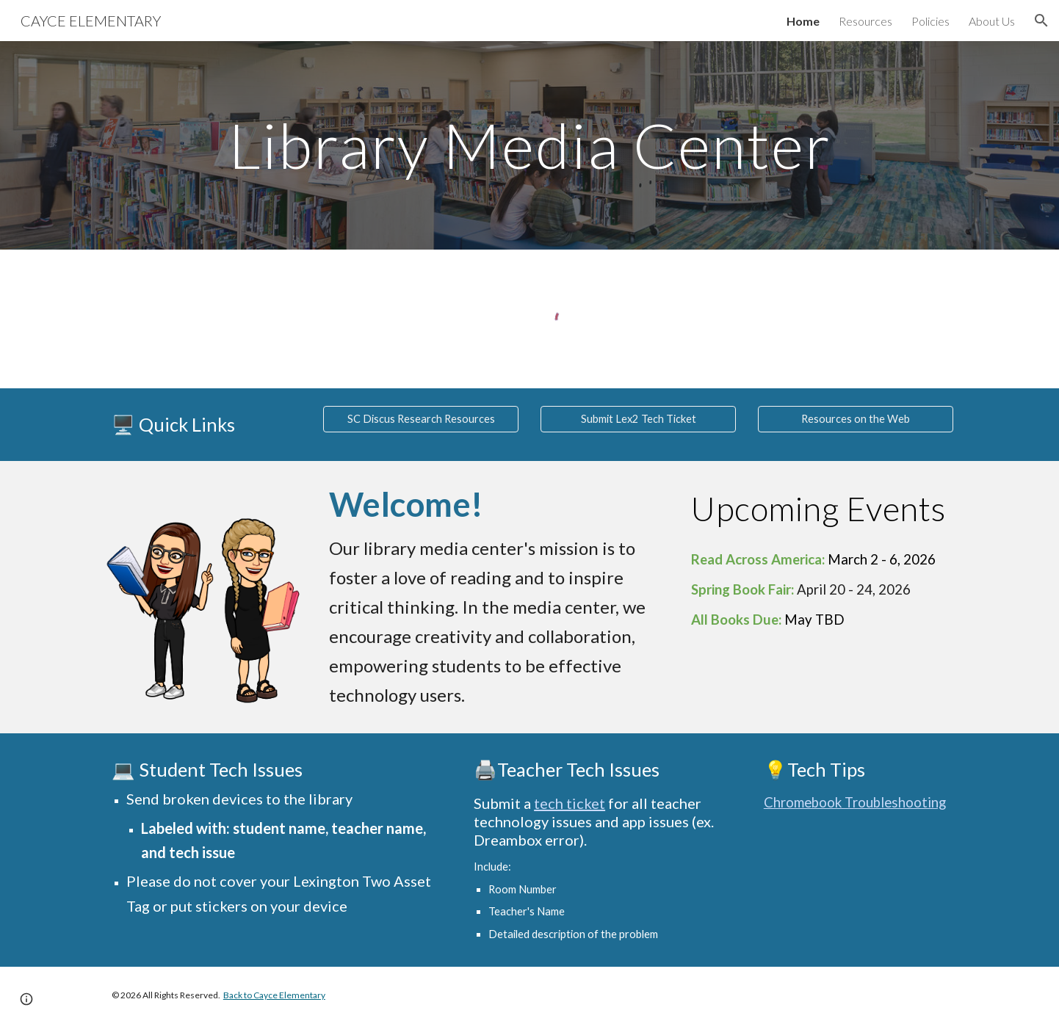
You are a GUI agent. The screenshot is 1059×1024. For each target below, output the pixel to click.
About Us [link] (992, 21)
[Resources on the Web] (856, 419)
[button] (1041, 20)
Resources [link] (865, 21)
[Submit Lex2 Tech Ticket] (638, 419)
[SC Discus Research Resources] (421, 419)
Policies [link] (930, 21)
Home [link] (803, 21)
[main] (529, 145)
